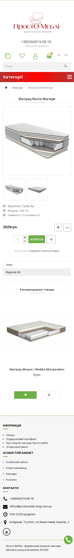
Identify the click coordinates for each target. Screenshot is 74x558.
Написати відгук (50, 251)
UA (59, 55)
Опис (9, 264)
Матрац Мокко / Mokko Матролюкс (37, 369)
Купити (36, 239)
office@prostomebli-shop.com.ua (31, 506)
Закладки (11, 473)
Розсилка (11, 479)
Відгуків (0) (13, 272)
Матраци (18, 87)
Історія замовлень (16, 468)
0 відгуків (34, 251)
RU (66, 55)
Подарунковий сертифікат (21, 439)
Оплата (10, 435)
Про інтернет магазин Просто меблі (27, 443)
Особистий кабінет (17, 462)
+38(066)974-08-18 (36, 41)
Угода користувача (17, 447)
